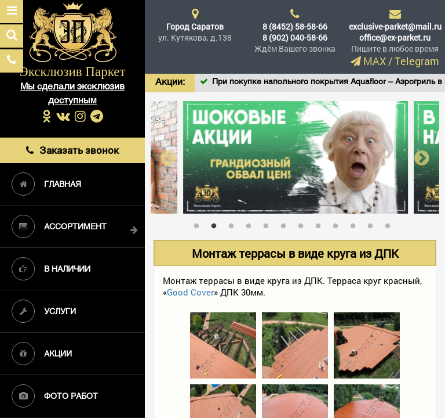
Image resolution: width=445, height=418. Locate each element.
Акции (42, 353)
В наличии (51, 268)
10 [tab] (356, 223)
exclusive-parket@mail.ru (395, 26)
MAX (374, 61)
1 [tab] (199, 223)
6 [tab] (286, 223)
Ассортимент (59, 226)
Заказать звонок (72, 150)
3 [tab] (234, 223)
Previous (168, 157)
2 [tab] (216, 223)
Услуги (44, 311)
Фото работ (55, 396)
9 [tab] (338, 223)
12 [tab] (390, 223)
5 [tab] (269, 223)
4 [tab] (251, 223)
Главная (46, 184)
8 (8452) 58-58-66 (294, 26)
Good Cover (190, 292)
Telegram (417, 61)
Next (422, 157)
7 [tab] (303, 223)
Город (195, 26)
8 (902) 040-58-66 (294, 37)
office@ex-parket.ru (395, 37)
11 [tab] (373, 223)
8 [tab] (321, 223)
